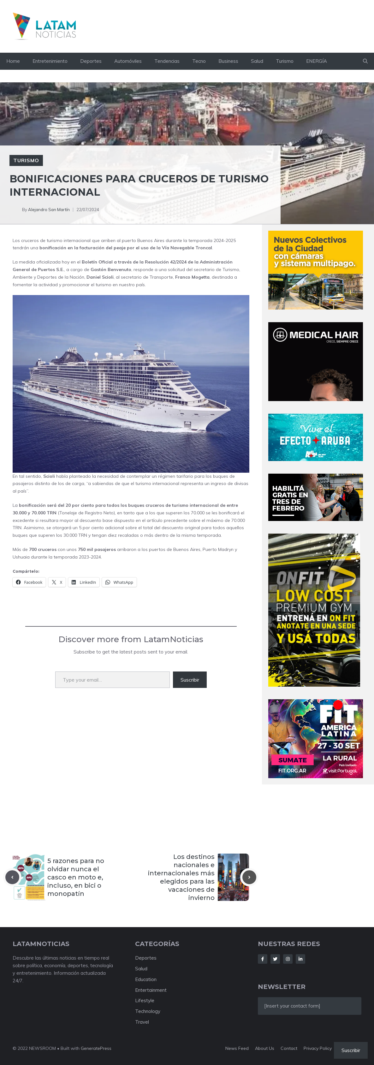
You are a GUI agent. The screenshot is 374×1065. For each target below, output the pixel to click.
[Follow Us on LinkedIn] (300, 959)
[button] (365, 61)
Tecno (199, 61)
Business (228, 61)
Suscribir (190, 680)
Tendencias (167, 61)
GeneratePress (96, 1048)
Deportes (91, 61)
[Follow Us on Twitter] (275, 959)
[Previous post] (12, 877)
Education (146, 979)
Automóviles (128, 61)
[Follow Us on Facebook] (262, 959)
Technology (147, 1011)
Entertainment (151, 990)
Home (13, 61)
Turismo (285, 61)
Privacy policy (318, 1048)
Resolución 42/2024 (166, 262)
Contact (289, 1048)
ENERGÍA (316, 61)
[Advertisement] (131, 767)
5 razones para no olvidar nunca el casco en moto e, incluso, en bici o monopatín (75, 877)
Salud (257, 61)
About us (264, 1048)
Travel (142, 1022)
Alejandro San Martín (49, 209)
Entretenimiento (50, 61)
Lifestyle (144, 1000)
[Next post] (249, 877)
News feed (237, 1048)
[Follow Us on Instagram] (288, 959)
